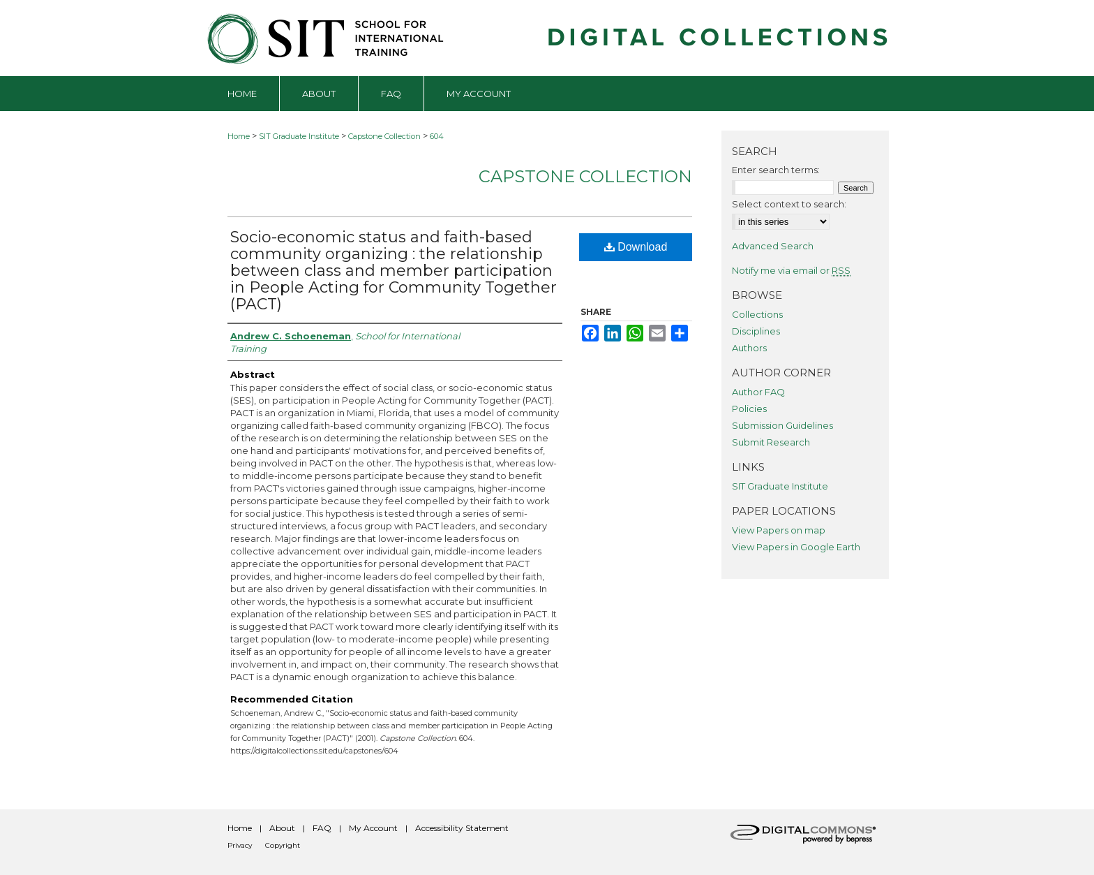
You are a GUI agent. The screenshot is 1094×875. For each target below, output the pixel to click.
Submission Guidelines (782, 425)
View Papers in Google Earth (796, 546)
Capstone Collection (384, 136)
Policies (749, 408)
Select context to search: (789, 203)
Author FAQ (758, 391)
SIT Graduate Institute (299, 136)
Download (636, 247)
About (282, 828)
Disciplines (756, 331)
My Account (373, 828)
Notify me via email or (791, 270)
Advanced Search (773, 245)
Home (238, 136)
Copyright (282, 845)
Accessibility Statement (462, 828)
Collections (757, 314)
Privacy (239, 845)
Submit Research (771, 442)
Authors (749, 347)
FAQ (322, 828)
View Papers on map (778, 530)
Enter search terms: (776, 169)
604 (437, 136)
